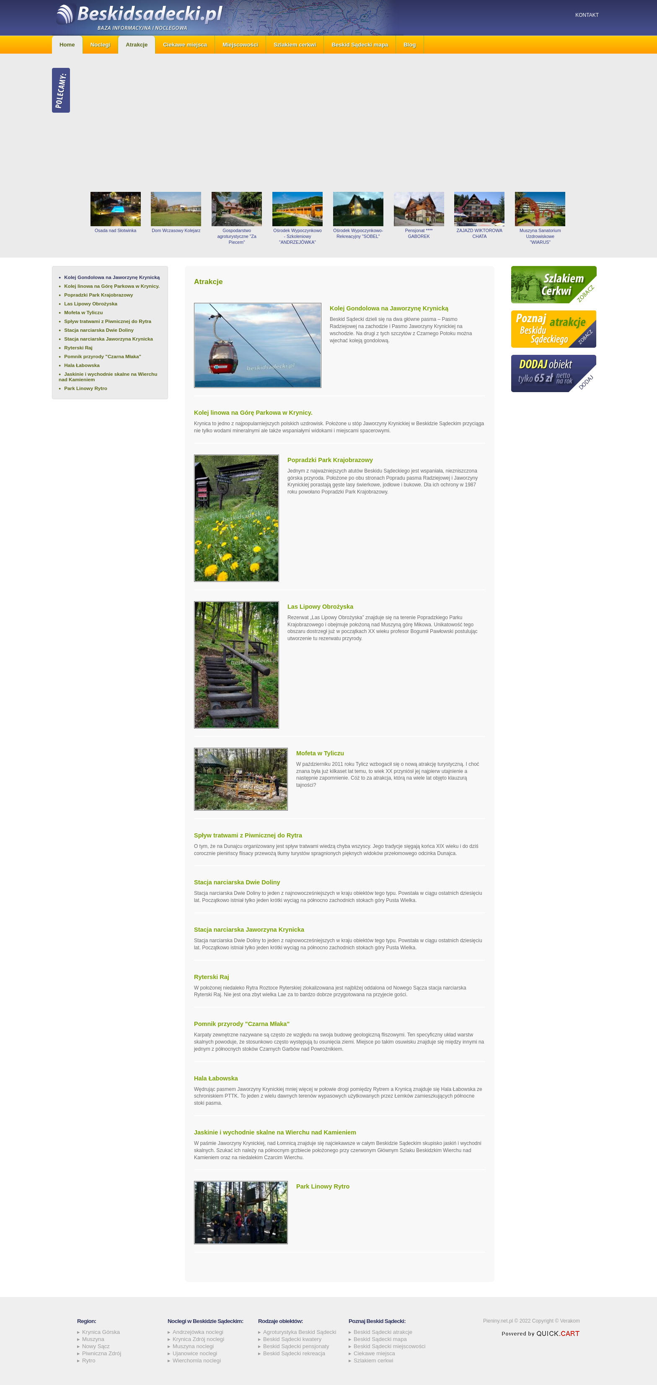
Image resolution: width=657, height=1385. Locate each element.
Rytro (89, 1360)
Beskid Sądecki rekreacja (294, 1353)
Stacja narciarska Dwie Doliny (99, 330)
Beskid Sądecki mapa (359, 44)
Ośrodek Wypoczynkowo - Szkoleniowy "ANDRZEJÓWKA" (297, 236)
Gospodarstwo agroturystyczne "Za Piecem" (236, 236)
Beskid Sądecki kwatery (292, 1339)
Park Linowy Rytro (85, 388)
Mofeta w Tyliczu (83, 312)
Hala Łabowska (81, 365)
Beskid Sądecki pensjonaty (296, 1346)
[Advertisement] (345, 122)
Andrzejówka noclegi (198, 1332)
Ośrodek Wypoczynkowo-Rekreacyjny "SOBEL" (358, 233)
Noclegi (101, 44)
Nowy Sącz (96, 1346)
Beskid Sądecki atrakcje (383, 1332)
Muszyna (93, 1339)
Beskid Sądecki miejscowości (390, 1346)
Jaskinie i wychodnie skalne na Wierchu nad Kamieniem (108, 376)
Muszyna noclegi (193, 1346)
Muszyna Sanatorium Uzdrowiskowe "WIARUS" (540, 236)
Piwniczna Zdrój (101, 1353)
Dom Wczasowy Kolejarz (176, 230)
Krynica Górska (101, 1332)
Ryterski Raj (78, 347)
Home (67, 44)
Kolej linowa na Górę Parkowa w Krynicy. (112, 286)
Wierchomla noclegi (197, 1360)
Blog (410, 44)
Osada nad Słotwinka (115, 230)
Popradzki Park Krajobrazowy (98, 294)
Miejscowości (240, 44)
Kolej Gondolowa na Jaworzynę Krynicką (112, 277)
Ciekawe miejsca (185, 44)
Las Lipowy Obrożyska (90, 303)
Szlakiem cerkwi (295, 44)
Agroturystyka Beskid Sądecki (299, 1332)
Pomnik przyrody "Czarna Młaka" (102, 356)
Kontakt (587, 15)
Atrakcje (136, 44)
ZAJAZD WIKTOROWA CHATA (479, 233)
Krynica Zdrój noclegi (198, 1339)
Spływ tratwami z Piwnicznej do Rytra (107, 321)
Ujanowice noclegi (195, 1353)
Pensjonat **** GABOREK (419, 233)
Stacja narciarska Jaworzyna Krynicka (108, 338)
